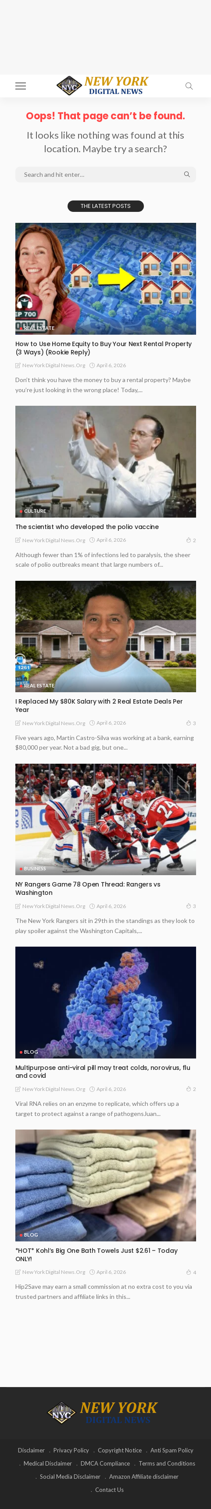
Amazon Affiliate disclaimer (144, 1476)
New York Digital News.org (53, 365)
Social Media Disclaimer (70, 1476)
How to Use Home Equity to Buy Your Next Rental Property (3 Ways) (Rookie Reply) (103, 348)
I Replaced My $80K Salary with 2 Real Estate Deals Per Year (99, 705)
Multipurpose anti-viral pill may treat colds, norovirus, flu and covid (102, 1071)
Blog (31, 1051)
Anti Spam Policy (171, 1450)
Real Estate (39, 327)
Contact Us (109, 1489)
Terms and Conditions (167, 1463)
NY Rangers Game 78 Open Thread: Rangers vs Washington (88, 888)
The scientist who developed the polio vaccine (87, 526)
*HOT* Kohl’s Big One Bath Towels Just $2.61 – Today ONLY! (96, 1254)
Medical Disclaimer (48, 1463)
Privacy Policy (71, 1450)
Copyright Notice (120, 1450)
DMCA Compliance (105, 1463)
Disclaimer (31, 1450)
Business (35, 868)
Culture (35, 510)
